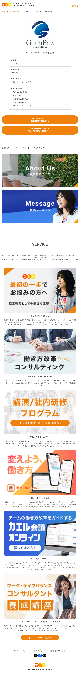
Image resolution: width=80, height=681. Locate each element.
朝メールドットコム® (40, 498)
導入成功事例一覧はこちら (40, 130)
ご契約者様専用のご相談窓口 (56, 651)
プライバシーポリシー (21, 651)
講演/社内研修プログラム (40, 437)
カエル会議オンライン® (40, 559)
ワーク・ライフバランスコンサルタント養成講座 (40, 622)
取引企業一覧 (15, 11)
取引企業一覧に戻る (40, 119)
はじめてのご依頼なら (40, 316)
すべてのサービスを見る (40, 638)
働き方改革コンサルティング (40, 377)
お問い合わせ (37, 651)
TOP (3, 11)
